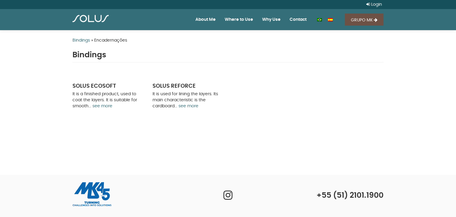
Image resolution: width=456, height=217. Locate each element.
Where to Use (239, 19)
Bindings (81, 40)
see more (102, 106)
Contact (298, 19)
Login (374, 4)
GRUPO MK (364, 20)
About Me (205, 19)
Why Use (271, 19)
